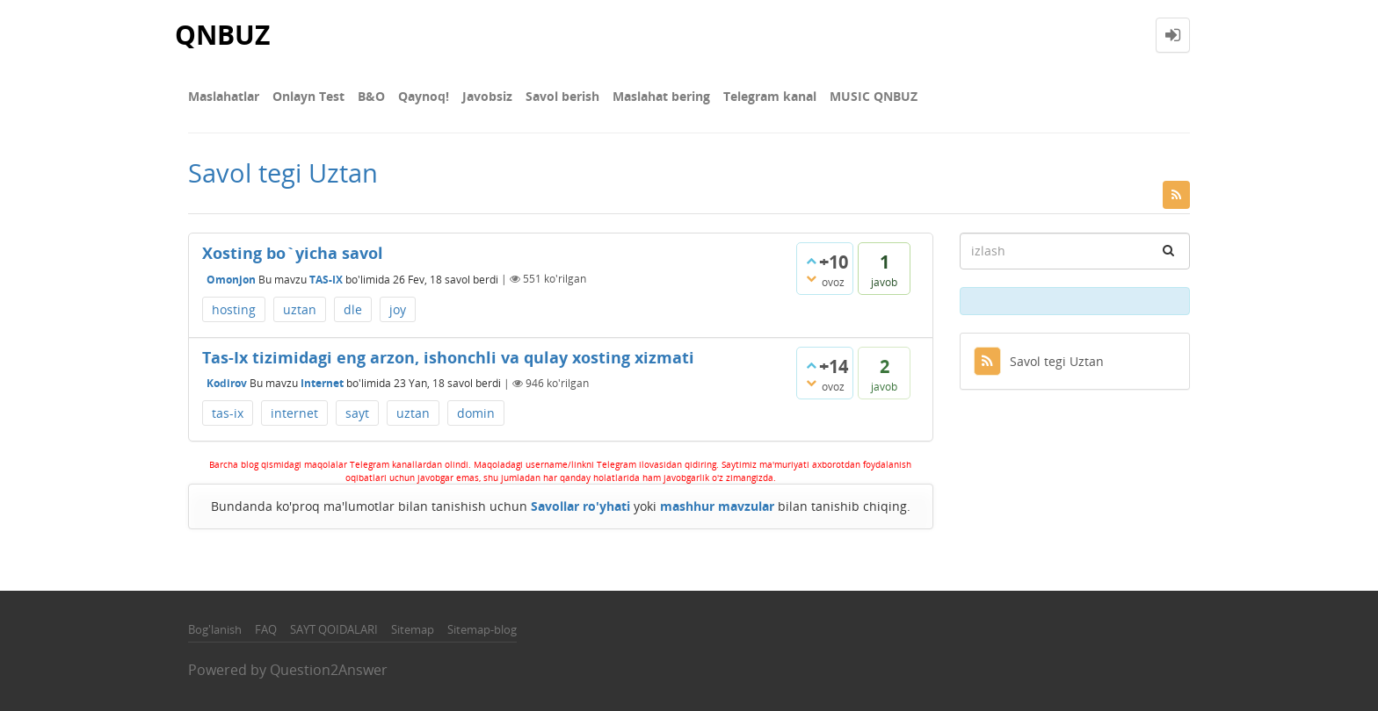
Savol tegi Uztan (1039, 361)
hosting (234, 309)
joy (397, 309)
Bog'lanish (215, 629)
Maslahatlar (223, 96)
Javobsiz (487, 96)
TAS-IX (326, 278)
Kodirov (227, 383)
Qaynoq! (423, 96)
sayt (357, 413)
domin (476, 413)
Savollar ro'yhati (580, 506)
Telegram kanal (769, 96)
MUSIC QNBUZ (873, 96)
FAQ (266, 629)
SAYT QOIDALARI (334, 629)
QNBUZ (222, 35)
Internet (322, 383)
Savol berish (562, 96)
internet (294, 413)
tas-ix (227, 413)
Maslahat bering (661, 96)
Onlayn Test (308, 96)
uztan (299, 309)
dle (353, 309)
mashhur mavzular (717, 506)
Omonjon (231, 278)
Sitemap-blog (482, 629)
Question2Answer (329, 669)
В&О (371, 96)
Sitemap (412, 629)
